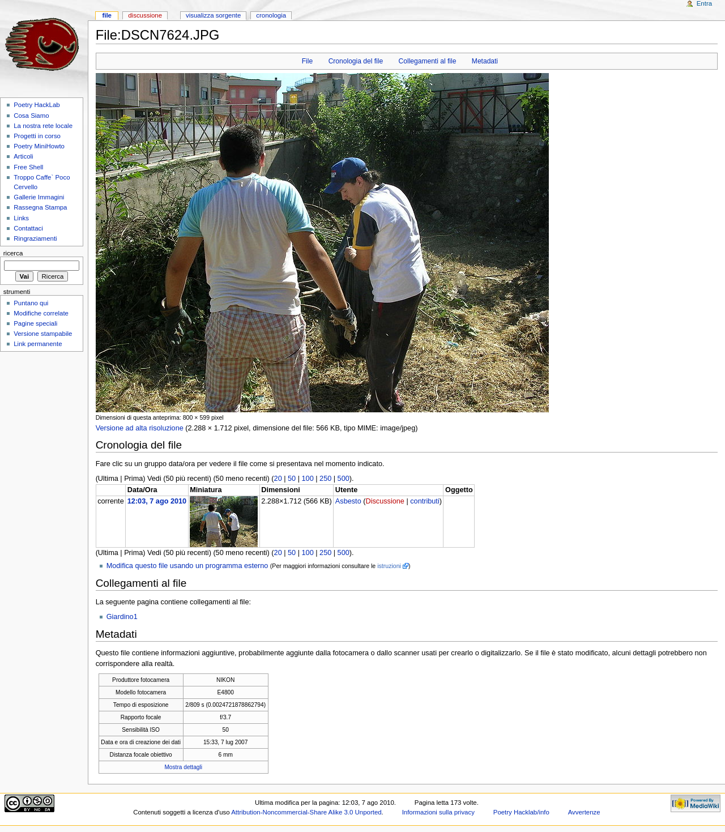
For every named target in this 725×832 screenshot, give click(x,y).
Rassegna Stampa (40, 207)
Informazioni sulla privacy (438, 812)
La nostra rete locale (43, 125)
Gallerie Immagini (39, 197)
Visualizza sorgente (213, 15)
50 (292, 479)
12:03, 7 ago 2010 (156, 501)
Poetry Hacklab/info (521, 812)
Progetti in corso (37, 136)
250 (325, 479)
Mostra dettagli (183, 767)
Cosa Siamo (31, 115)
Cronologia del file (356, 61)
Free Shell (28, 167)
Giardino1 (122, 617)
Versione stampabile (43, 333)
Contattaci (28, 228)
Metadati (485, 61)
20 (278, 479)
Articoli (23, 156)
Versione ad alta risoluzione (140, 428)
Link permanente (38, 343)
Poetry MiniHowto (39, 146)
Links (21, 218)
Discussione (384, 501)
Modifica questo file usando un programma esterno (187, 566)
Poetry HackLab (37, 104)
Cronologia (271, 15)
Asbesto (348, 501)
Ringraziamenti (35, 238)
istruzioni (389, 565)
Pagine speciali (35, 323)
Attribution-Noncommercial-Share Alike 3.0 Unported (306, 812)
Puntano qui (31, 303)
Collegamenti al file (428, 61)
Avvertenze (584, 812)
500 (343, 479)
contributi (424, 501)
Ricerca (13, 253)
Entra (704, 3)
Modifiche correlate (41, 313)
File (307, 61)
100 (308, 479)
